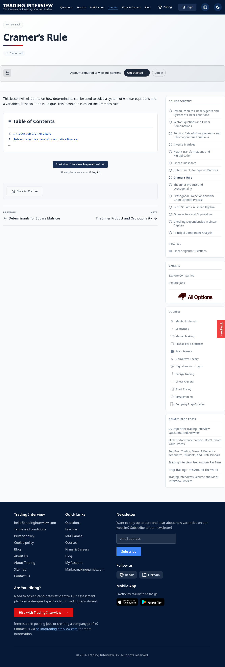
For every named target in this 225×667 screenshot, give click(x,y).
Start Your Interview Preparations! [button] (80, 164)
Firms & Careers (131, 7)
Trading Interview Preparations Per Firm (195, 462)
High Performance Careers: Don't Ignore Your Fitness (195, 442)
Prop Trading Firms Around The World (193, 470)
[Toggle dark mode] (218, 7)
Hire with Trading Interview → (43, 612)
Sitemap (20, 569)
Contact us (22, 576)
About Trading (24, 562)
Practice (81, 7)
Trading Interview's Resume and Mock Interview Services (193, 479)
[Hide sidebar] (205, 7)
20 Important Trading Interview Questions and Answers (189, 431)
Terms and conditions (30, 529)
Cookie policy (24, 542)
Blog (147, 7)
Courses (113, 7)
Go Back (13, 24)
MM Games (97, 7)
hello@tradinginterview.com (35, 522)
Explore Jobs (177, 283)
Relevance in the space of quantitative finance (45, 139)
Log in (159, 73)
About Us (21, 556)
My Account (74, 562)
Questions (66, 7)
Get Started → (137, 73)
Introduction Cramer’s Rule (32, 133)
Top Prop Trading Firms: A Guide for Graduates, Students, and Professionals (194, 453)
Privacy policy (24, 536)
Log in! (96, 172)
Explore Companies (181, 275)
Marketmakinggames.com (84, 569)
